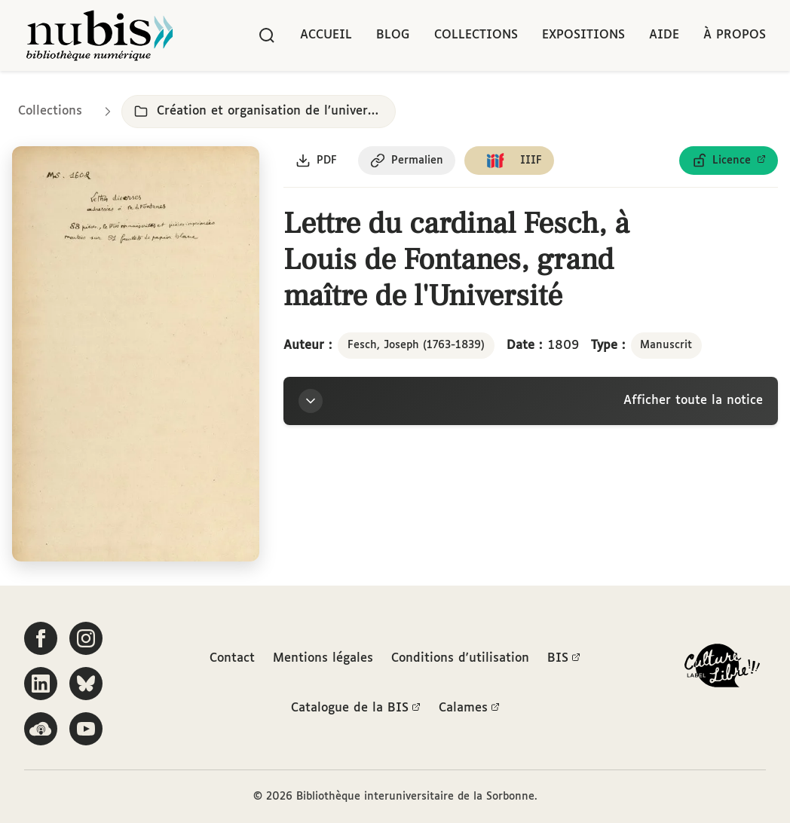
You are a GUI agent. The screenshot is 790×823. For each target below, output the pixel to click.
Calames (469, 708)
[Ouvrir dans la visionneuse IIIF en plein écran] (135, 353)
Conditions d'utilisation (460, 658)
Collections (476, 35)
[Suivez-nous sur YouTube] (86, 728)
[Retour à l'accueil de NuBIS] (99, 35)
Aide (664, 35)
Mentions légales (323, 658)
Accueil (326, 35)
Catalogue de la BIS (356, 708)
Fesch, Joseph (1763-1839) (416, 345)
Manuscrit (666, 345)
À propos (734, 35)
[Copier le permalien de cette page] (406, 160)
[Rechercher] (267, 35)
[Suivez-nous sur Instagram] (86, 638)
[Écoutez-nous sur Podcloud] (40, 728)
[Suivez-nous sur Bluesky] (86, 683)
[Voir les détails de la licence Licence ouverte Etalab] (728, 160)
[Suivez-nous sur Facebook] (40, 638)
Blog (393, 35)
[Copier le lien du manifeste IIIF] (509, 160)
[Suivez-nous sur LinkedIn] (40, 683)
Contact (232, 658)
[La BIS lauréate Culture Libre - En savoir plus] (722, 669)
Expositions (583, 35)
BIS (563, 658)
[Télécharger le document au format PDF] (316, 160)
